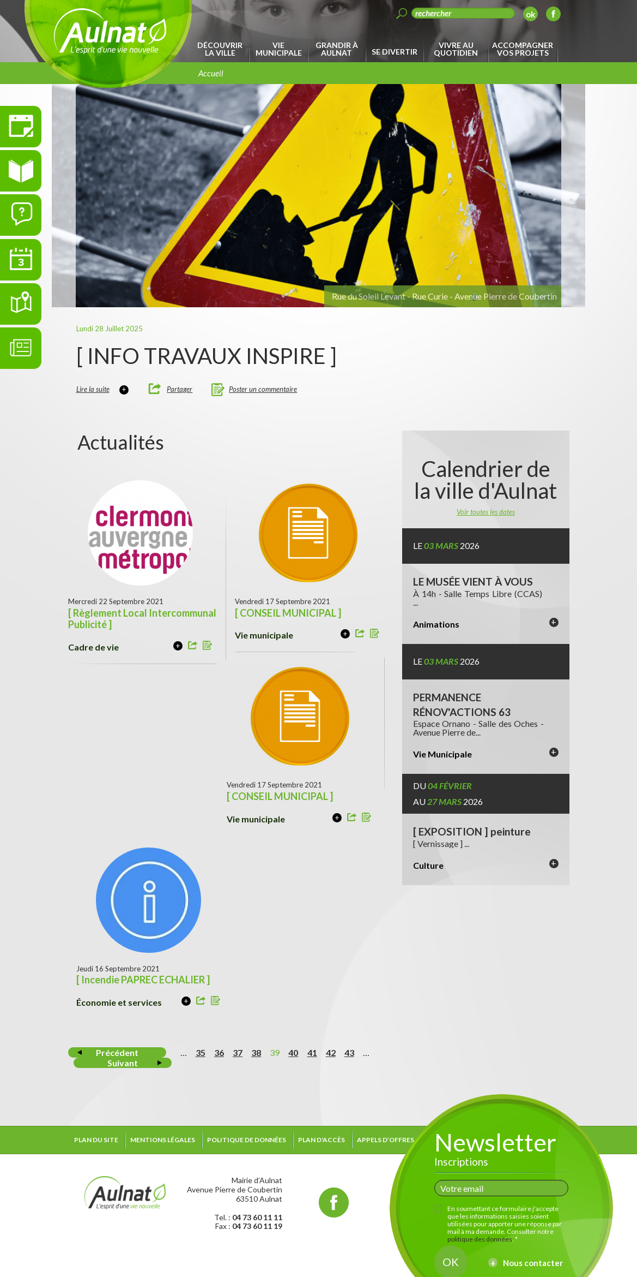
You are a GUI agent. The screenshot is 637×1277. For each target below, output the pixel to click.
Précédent (117, 1052)
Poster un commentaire (263, 389)
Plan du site (96, 1140)
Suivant (122, 1063)
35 (200, 1052)
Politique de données (246, 1140)
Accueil (210, 73)
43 (349, 1052)
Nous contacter (533, 1263)
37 (237, 1052)
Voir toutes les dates (486, 512)
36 (219, 1052)
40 (293, 1052)
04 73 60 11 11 (257, 1217)
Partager (179, 389)
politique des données (479, 1239)
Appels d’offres (385, 1140)
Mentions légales (162, 1140)
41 (312, 1052)
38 (256, 1052)
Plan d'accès (321, 1140)
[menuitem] (222, 49)
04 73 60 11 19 (257, 1226)
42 (331, 1052)
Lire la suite (93, 389)
